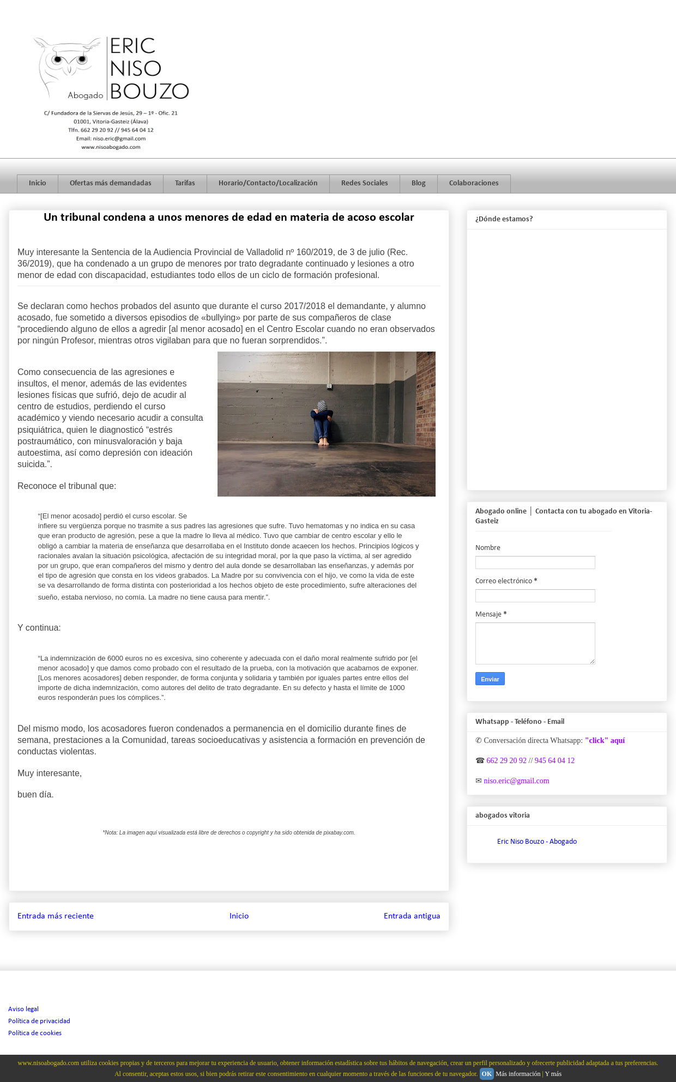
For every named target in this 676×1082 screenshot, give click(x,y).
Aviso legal (23, 1009)
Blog (419, 183)
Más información (518, 1074)
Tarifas (185, 183)
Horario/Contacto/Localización (268, 183)
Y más (553, 1074)
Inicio (37, 183)
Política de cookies (35, 1033)
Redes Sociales (364, 183)
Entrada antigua (412, 916)
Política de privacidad (39, 1021)
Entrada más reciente (55, 916)
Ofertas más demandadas (111, 183)
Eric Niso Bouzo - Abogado (537, 842)
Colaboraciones (474, 183)
